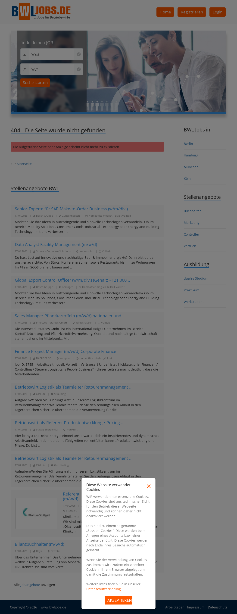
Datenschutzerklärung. (104, 589)
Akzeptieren (119, 600)
